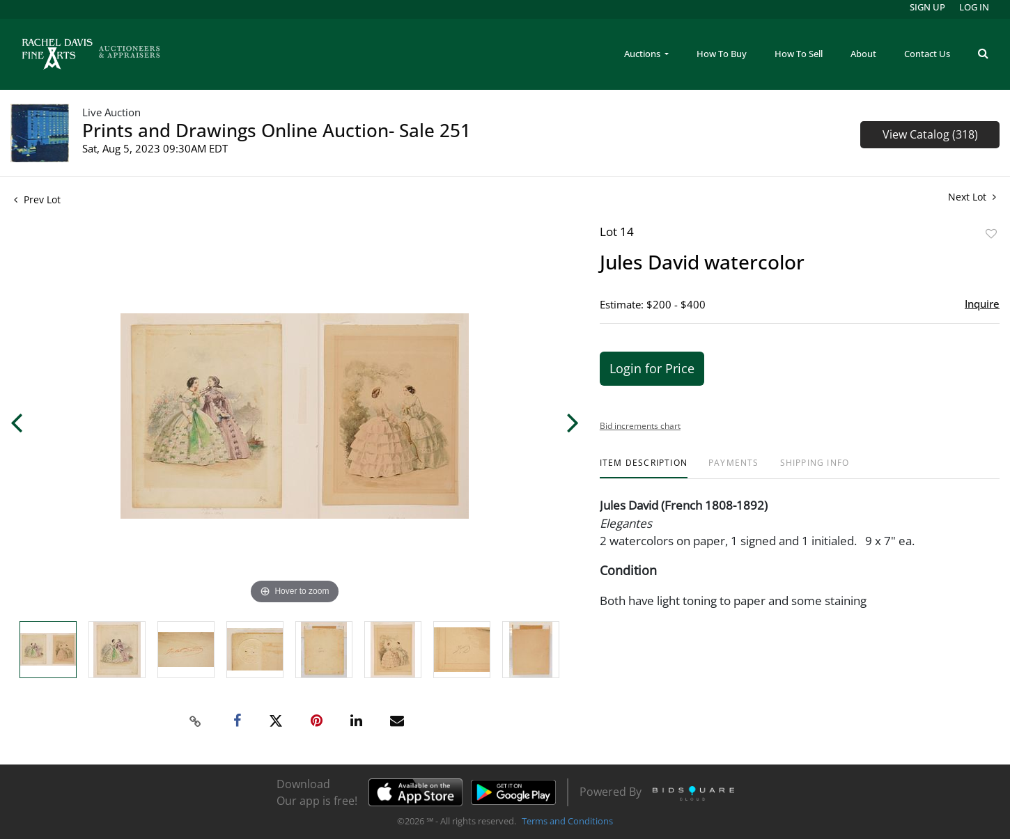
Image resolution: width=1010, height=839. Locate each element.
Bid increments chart (640, 426)
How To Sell (799, 53)
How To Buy (722, 53)
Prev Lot (37, 199)
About (863, 53)
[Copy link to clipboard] (195, 721)
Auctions (643, 53)
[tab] (643, 468)
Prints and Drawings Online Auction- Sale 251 (276, 130)
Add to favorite (991, 234)
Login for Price (651, 368)
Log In (974, 7)
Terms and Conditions (567, 821)
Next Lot (972, 197)
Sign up (927, 7)
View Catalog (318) (930, 134)
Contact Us (927, 53)
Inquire (982, 304)
